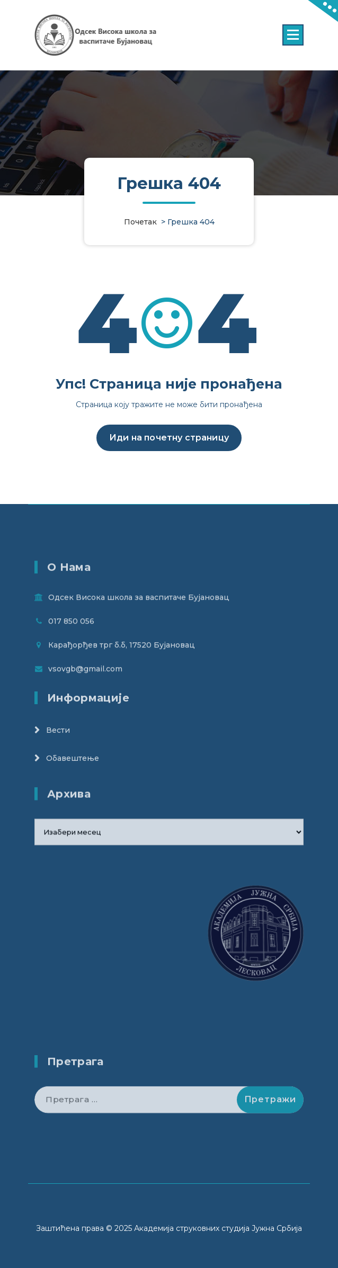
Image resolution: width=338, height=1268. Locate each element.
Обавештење (72, 778)
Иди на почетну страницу (169, 440)
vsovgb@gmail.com (85, 700)
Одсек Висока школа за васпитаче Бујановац (138, 628)
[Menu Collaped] (293, 35)
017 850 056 (71, 652)
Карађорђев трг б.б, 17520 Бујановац (121, 676)
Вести (58, 750)
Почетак (140, 222)
